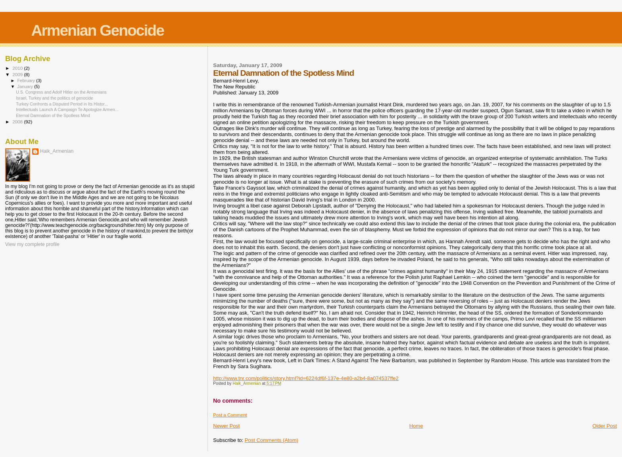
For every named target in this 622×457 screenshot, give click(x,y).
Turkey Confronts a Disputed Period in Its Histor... (62, 104)
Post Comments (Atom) (271, 440)
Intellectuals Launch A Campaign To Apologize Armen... (67, 109)
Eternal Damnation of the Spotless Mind (53, 115)
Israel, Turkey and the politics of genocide (54, 98)
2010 (18, 68)
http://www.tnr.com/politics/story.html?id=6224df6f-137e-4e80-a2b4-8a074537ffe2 (305, 378)
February (26, 80)
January (26, 86)
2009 (18, 74)
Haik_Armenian (56, 151)
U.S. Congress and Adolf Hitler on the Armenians (61, 92)
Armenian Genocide (97, 30)
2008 (18, 121)
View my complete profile (32, 244)
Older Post (605, 426)
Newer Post (226, 426)
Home (416, 426)
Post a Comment (230, 415)
